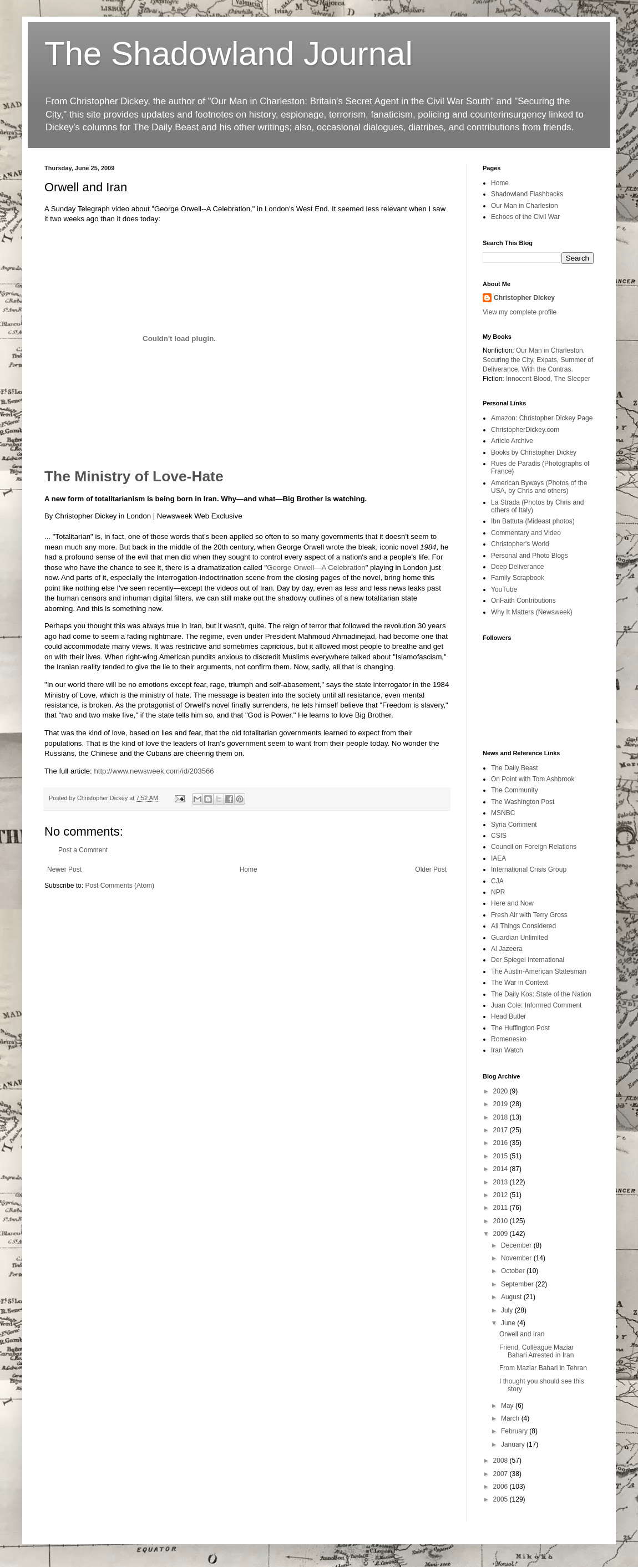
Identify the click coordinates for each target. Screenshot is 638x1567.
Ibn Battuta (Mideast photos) (533, 521)
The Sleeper (572, 379)
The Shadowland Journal (228, 53)
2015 (501, 1156)
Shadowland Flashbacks (527, 194)
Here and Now (512, 903)
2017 (501, 1130)
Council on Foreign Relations (533, 847)
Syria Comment (514, 824)
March (511, 1418)
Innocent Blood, (529, 379)
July (508, 1310)
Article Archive (512, 441)
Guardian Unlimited (519, 938)
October (513, 1271)
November (517, 1258)
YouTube (504, 589)
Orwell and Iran (521, 1334)
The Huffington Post (520, 1028)
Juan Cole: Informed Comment (536, 1005)
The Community (514, 790)
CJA (497, 881)
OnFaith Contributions (523, 600)
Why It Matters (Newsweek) (532, 612)
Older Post (431, 869)
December (517, 1245)
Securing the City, (509, 360)
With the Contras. (547, 369)
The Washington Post (522, 802)
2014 (501, 1169)
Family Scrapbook (517, 578)
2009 (501, 1234)
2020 (501, 1091)
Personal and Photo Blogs (529, 555)
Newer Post (64, 869)
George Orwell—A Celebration (316, 567)
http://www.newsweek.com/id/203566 (154, 771)
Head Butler (508, 1016)
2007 (501, 1474)
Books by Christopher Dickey (533, 452)
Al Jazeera (507, 949)
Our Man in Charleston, (550, 350)
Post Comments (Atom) (119, 885)
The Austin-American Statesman (538, 971)
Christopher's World (520, 544)
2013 (501, 1182)
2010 (501, 1221)
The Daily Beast (514, 768)
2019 (501, 1104)
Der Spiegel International (527, 960)
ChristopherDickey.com (525, 430)
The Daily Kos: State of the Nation (541, 994)
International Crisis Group (528, 869)
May (508, 1406)
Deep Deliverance (517, 567)
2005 (501, 1499)
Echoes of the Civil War (525, 217)
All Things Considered (523, 926)
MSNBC (503, 813)
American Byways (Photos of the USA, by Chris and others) (539, 487)
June (509, 1323)
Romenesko (508, 1039)
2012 (501, 1195)
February (515, 1431)
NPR (498, 892)
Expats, (547, 360)
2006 (501, 1486)
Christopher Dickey (524, 298)
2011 (501, 1208)
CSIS (499, 836)
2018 (501, 1117)
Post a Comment (83, 850)
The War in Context (519, 982)
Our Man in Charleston (524, 206)
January (513, 1444)
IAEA (498, 858)
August (512, 1297)
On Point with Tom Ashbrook (533, 779)
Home (248, 869)
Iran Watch (507, 1050)
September (518, 1284)
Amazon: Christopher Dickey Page (542, 418)
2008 (501, 1460)
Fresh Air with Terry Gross (529, 915)
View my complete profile (519, 312)
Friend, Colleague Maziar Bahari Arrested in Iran (536, 1351)
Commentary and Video (526, 533)
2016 (501, 1143)
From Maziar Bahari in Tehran (543, 1368)
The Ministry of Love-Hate (134, 476)
